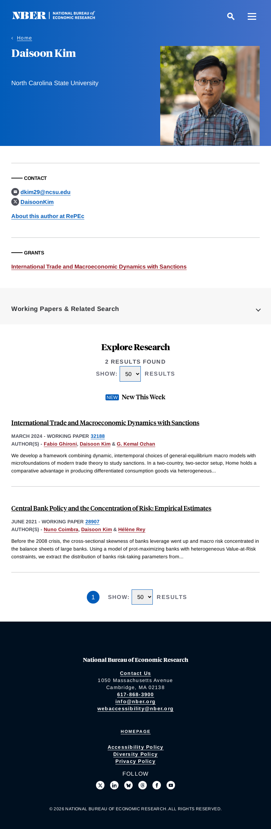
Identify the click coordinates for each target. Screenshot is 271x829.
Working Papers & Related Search (65, 308)
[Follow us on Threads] (142, 785)
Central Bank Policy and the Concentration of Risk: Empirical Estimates (111, 508)
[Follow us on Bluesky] (128, 785)
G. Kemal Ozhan (136, 444)
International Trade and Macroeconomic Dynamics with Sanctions (99, 267)
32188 (98, 436)
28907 (92, 521)
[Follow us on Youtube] (171, 785)
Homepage (136, 731)
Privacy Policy (135, 761)
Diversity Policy (135, 754)
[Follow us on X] (100, 785)
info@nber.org (135, 701)
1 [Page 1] (93, 597)
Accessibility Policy (136, 747)
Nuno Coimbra (61, 529)
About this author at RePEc (47, 216)
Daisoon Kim (95, 444)
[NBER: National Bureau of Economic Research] (59, 17)
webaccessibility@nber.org (135, 708)
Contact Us (135, 673)
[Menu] (252, 16)
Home (24, 38)
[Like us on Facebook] (156, 785)
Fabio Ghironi (60, 444)
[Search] (231, 16)
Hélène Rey (131, 529)
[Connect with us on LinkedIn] (114, 785)
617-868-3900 (135, 694)
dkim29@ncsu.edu (45, 192)
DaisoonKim (37, 202)
